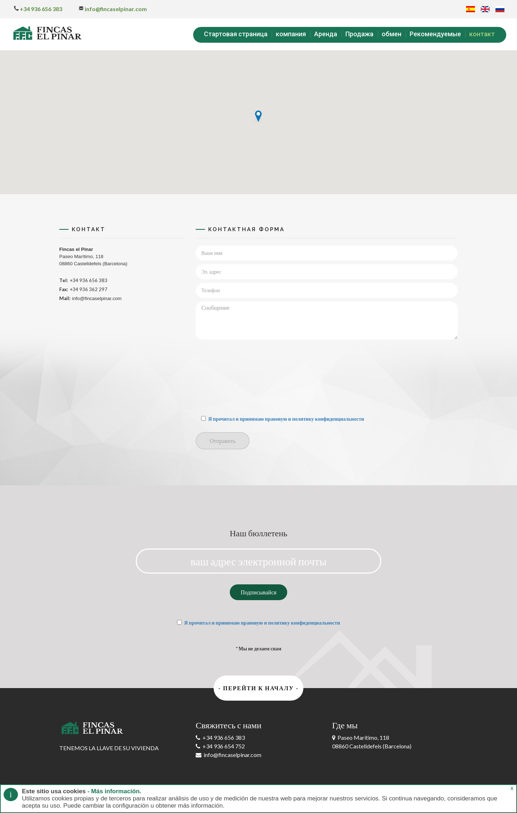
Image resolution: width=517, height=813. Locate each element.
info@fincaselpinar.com (113, 8)
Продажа (359, 34)
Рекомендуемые (435, 34)
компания (291, 34)
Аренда (325, 34)
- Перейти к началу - (258, 687)
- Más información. (113, 791)
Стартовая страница (235, 34)
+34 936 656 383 (38, 8)
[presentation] (225, 377)
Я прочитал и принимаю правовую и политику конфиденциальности (286, 419)
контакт (482, 34)
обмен (391, 34)
